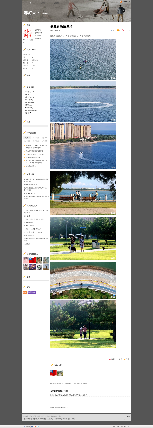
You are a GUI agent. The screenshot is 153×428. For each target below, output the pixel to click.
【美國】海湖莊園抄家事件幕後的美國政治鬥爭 (36, 212)
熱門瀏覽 (27, 141)
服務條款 (50, 419)
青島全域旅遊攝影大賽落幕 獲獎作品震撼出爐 (36, 197)
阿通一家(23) (29, 100)
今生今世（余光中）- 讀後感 (33, 232)
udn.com (127, 419)
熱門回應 (36, 141)
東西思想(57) (29, 105)
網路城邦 (123, 426)
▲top (128, 416)
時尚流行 (68, 383)
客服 (73, 419)
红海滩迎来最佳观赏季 (33, 157)
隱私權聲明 (66, 419)
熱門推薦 (44, 141)
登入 (114, 426)
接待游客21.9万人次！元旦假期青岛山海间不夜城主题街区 (68, 395)
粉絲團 (28, 426)
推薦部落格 (38, 33)
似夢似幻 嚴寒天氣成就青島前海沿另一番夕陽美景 (36, 189)
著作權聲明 (58, 419)
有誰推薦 (58, 365)
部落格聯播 (31, 292)
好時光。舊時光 (29, 226)
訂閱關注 (38, 35)
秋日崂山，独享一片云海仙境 (35, 154)
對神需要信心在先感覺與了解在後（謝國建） (36, 240)
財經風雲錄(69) (29, 102)
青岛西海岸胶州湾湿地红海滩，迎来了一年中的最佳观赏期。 (36, 162)
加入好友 (38, 30)
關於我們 (36, 419)
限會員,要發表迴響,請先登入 (59, 407)
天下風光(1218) (30, 92)
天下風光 (84, 383)
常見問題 (43, 419)
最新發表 (27, 138)
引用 (120, 359)
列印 (128, 359)
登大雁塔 (27, 216)
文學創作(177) (29, 97)
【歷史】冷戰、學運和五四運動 (34, 219)
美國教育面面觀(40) (31, 110)
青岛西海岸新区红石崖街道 (34, 151)
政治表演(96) (29, 108)
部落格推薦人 (32, 254)
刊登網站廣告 (27, 419)
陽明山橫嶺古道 (29, 235)
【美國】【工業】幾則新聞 (32, 229)
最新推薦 (44, 138)
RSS (24, 292)
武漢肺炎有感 (28, 222)
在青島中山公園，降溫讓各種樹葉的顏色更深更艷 (36, 180)
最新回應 (36, 138)
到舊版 (45, 13)
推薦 (113, 359)
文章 (30, 3)
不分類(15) (28, 113)
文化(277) (28, 94)
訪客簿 (56, 3)
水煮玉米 (27, 244)
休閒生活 (60, 383)
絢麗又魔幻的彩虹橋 (30, 184)
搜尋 (46, 80)
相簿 (43, 3)
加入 (118, 426)
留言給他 (38, 38)
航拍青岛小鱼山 (31, 166)
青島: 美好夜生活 (29, 193)
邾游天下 (32, 12)
